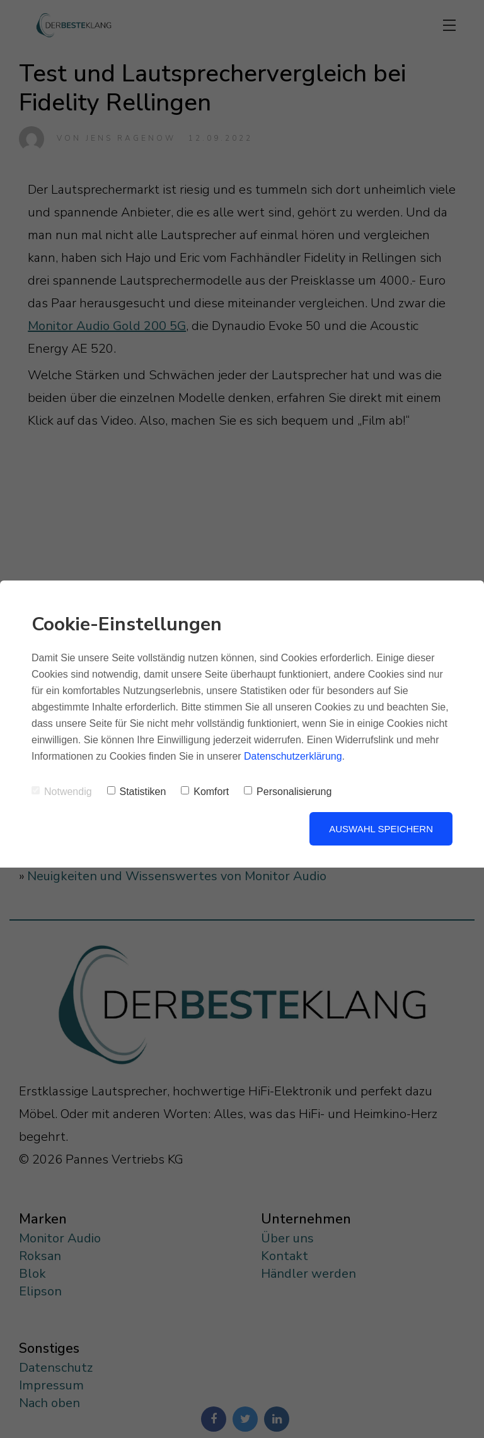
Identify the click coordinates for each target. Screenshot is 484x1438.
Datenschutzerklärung (293, 756)
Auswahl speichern (381, 828)
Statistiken (136, 791)
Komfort (205, 791)
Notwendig (62, 791)
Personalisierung (287, 791)
